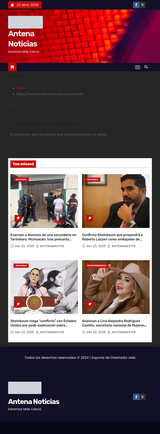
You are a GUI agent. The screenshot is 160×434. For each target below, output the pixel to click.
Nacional (21, 179)
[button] (147, 67)
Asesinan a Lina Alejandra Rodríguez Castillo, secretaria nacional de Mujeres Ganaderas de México (113, 321)
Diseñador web (123, 353)
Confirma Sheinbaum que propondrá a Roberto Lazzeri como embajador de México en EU (112, 237)
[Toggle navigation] (137, 67)
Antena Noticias (33, 398)
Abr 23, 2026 (25, 244)
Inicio (20, 88)
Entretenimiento (96, 263)
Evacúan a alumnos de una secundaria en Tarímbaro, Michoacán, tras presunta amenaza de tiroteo (43, 237)
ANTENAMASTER (50, 244)
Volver (23, 146)
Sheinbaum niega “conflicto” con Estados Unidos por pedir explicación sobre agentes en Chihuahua (43, 321)
